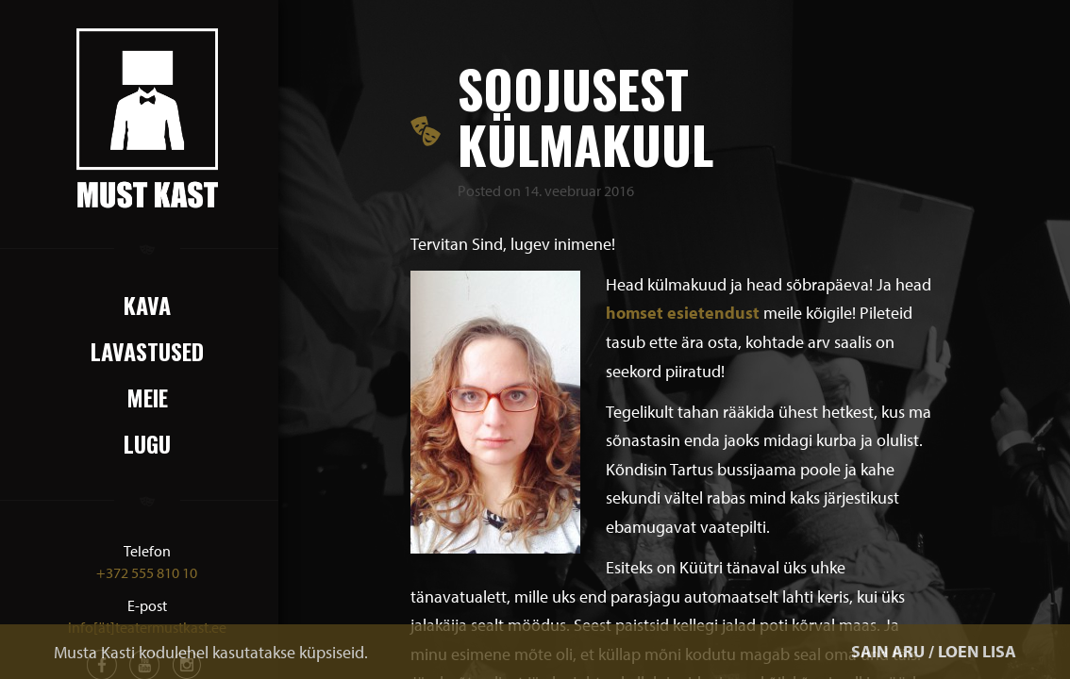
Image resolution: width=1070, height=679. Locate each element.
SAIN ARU (888, 651)
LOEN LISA (977, 651)
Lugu (147, 443)
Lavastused (147, 351)
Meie (147, 397)
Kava (147, 305)
